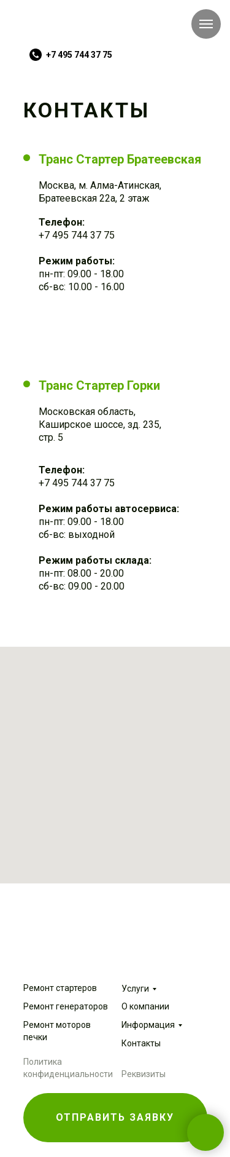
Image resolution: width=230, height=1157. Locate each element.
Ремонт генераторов (65, 1006)
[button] (115, 1117)
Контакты (141, 1043)
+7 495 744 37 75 (79, 55)
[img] (63, 28)
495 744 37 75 (82, 235)
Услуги (135, 988)
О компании (145, 1006)
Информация (148, 1025)
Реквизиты (143, 1074)
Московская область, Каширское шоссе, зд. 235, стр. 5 (100, 424)
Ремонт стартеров (60, 988)
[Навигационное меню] (206, 24)
